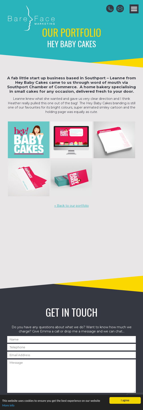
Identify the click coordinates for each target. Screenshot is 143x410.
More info (8, 406)
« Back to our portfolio (71, 206)
